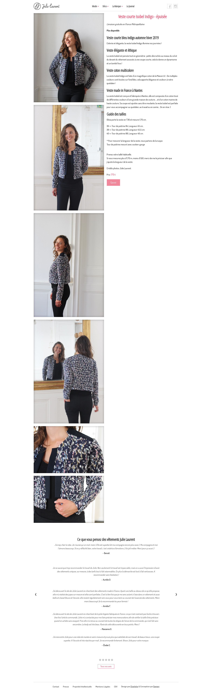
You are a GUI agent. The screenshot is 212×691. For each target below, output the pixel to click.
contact (56, 686)
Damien (156, 686)
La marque (116, 6)
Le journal (130, 6)
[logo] (47, 6)
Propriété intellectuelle (82, 686)
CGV (115, 686)
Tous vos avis (106, 666)
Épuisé (113, 182)
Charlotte (134, 686)
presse (66, 686)
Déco (105, 6)
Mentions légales (103, 686)
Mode (94, 6)
